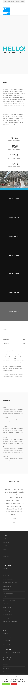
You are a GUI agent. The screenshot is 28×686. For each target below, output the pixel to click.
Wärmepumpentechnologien (10, 621)
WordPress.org (6, 644)
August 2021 (6, 556)
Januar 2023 (6, 542)
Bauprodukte (6, 572)
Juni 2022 (5, 549)
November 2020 (7, 560)
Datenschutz (6, 668)
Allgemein (5, 568)
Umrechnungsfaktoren (8, 618)
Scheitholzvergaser (7, 611)
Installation (5, 596)
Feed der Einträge (7, 637)
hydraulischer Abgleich (8, 593)
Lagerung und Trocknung (9, 600)
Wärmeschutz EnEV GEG (9, 625)
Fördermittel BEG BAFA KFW (10, 582)
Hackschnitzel (6, 589)
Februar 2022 (6, 553)
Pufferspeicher (6, 604)
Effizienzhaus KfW (7, 575)
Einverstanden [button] (6, 684)
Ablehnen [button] (14, 684)
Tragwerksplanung (7, 614)
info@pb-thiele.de (20, 1)
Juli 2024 (5, 538)
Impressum (5, 664)
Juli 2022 (5, 546)
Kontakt (5, 671)
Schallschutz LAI (7, 607)
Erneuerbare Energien (8, 579)
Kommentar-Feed (7, 640)
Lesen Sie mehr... (22, 684)
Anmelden (5, 633)
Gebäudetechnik (7, 586)
